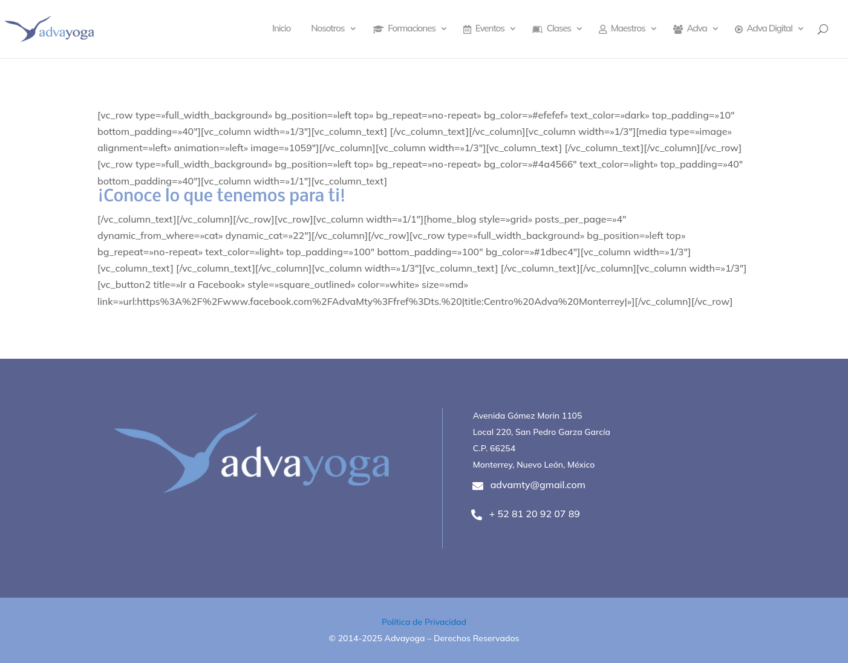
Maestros (622, 29)
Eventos (483, 29)
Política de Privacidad (424, 621)
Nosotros (327, 29)
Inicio (281, 29)
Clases (551, 29)
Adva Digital (763, 29)
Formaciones (404, 29)
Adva (690, 29)
